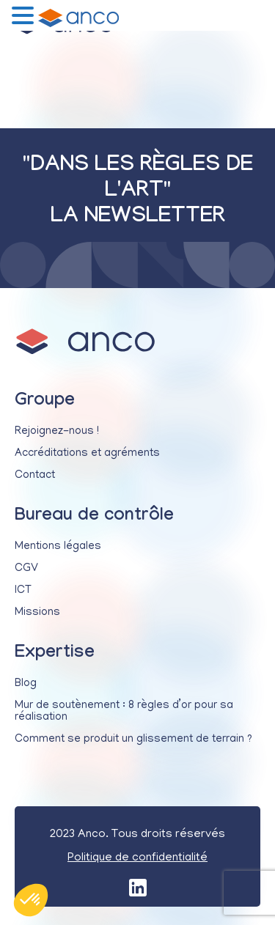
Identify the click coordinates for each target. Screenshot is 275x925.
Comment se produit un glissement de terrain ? (133, 739)
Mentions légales (58, 547)
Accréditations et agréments (87, 454)
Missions (37, 613)
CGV (26, 569)
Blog (26, 684)
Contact (35, 476)
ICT (23, 591)
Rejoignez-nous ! (57, 432)
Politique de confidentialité (137, 858)
